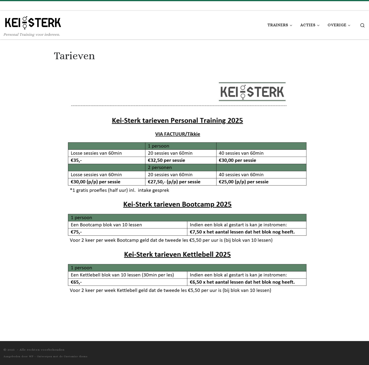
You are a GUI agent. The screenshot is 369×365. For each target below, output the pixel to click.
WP (31, 356)
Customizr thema (76, 356)
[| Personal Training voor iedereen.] (33, 21)
